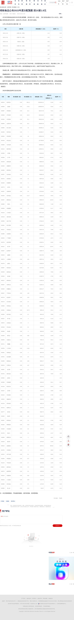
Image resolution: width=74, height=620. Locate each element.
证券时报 (9, 7)
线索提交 (51, 598)
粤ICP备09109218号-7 (11, 601)
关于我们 (23, 598)
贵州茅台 (13, 501)
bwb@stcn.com (33, 603)
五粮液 (7, 501)
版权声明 (40, 598)
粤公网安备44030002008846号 (65, 601)
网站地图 (45, 598)
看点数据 (14, 7)
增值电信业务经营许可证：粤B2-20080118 (27, 601)
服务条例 (29, 598)
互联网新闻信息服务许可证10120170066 (47, 601)
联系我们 (34, 598)
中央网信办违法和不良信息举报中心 (47, 603)
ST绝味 (2, 501)
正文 (18, 7)
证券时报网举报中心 (61, 603)
